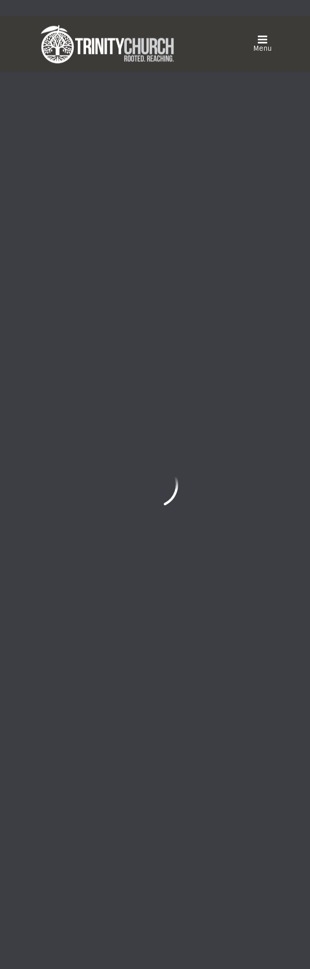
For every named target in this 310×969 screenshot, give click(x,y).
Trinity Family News (89, 519)
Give (61, 547)
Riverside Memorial (151, 338)
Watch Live (71, 793)
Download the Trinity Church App (187, 886)
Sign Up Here (74, 886)
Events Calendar (83, 489)
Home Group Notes (87, 533)
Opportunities (79, 504)
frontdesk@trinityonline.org (89, 727)
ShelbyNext (155, 946)
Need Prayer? (152, 793)
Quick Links (76, 473)
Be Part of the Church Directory (151, 387)
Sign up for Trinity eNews (155, 414)
